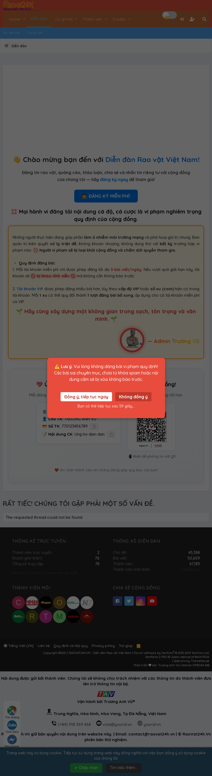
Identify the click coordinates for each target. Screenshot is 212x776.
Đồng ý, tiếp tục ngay (86, 396)
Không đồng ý (133, 396)
